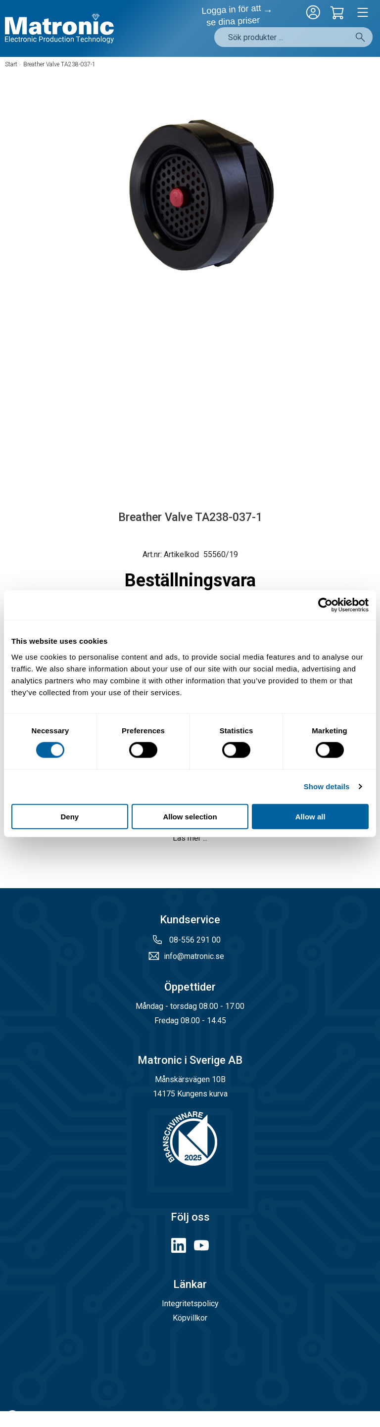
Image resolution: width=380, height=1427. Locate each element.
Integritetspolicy (190, 1303)
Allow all (310, 816)
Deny (69, 816)
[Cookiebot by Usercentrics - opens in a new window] (325, 605)
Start (11, 64)
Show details (327, 786)
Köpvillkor (190, 1318)
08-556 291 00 (194, 940)
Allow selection (190, 816)
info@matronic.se (194, 956)
